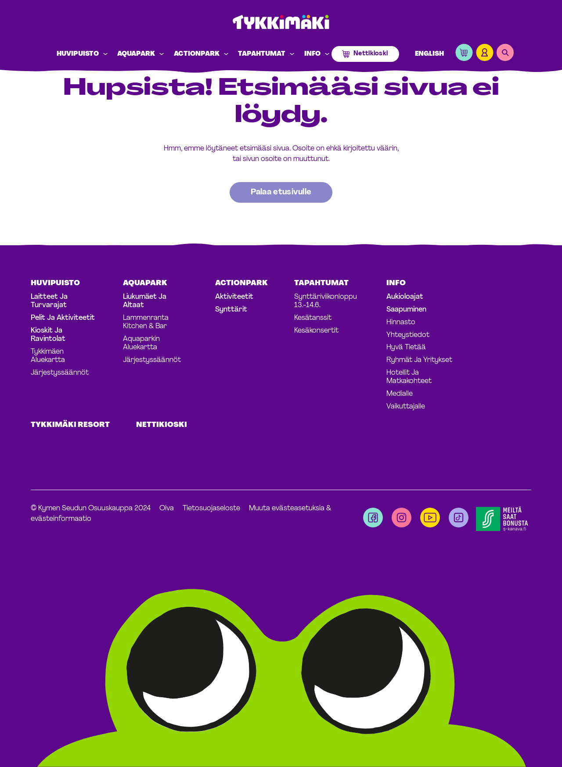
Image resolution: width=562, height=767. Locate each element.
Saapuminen (406, 309)
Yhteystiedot (407, 335)
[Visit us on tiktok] (458, 517)
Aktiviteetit (234, 297)
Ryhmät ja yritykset (419, 360)
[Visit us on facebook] (373, 517)
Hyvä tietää (406, 347)
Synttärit (231, 309)
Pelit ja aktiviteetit (63, 318)
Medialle (399, 394)
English (429, 54)
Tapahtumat (261, 54)
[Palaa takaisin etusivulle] (281, 192)
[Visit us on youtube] (430, 517)
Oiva (166, 508)
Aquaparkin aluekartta (141, 343)
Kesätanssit (312, 318)
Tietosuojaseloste (211, 508)
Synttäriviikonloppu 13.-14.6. (325, 301)
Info (312, 54)
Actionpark (197, 54)
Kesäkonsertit (316, 330)
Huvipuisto (78, 54)
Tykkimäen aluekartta (48, 356)
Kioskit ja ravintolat (48, 335)
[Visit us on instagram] (401, 517)
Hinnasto (400, 322)
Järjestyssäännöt (60, 372)
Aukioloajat (404, 297)
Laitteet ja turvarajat (49, 301)
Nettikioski (370, 53)
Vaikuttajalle (405, 406)
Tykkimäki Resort (70, 425)
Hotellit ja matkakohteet (409, 377)
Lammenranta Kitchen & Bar (146, 322)
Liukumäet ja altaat (144, 301)
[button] (464, 54)
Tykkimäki (281, 22)
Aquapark (136, 54)
